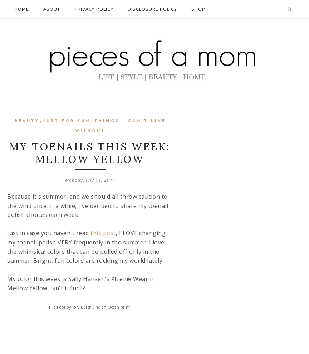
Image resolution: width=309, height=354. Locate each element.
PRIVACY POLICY (93, 9)
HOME (21, 9)
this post (102, 233)
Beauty (27, 121)
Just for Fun (66, 121)
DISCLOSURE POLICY (152, 9)
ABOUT (51, 9)
